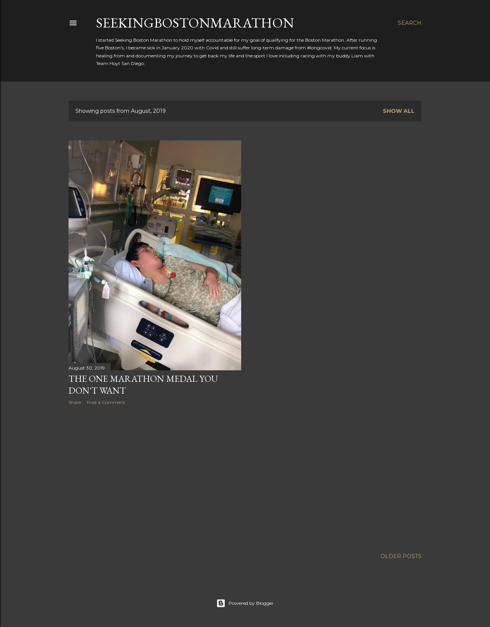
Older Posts (401, 556)
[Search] (409, 23)
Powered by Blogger (245, 603)
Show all (399, 110)
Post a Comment (106, 402)
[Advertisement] (155, 477)
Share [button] (75, 402)
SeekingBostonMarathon (195, 23)
